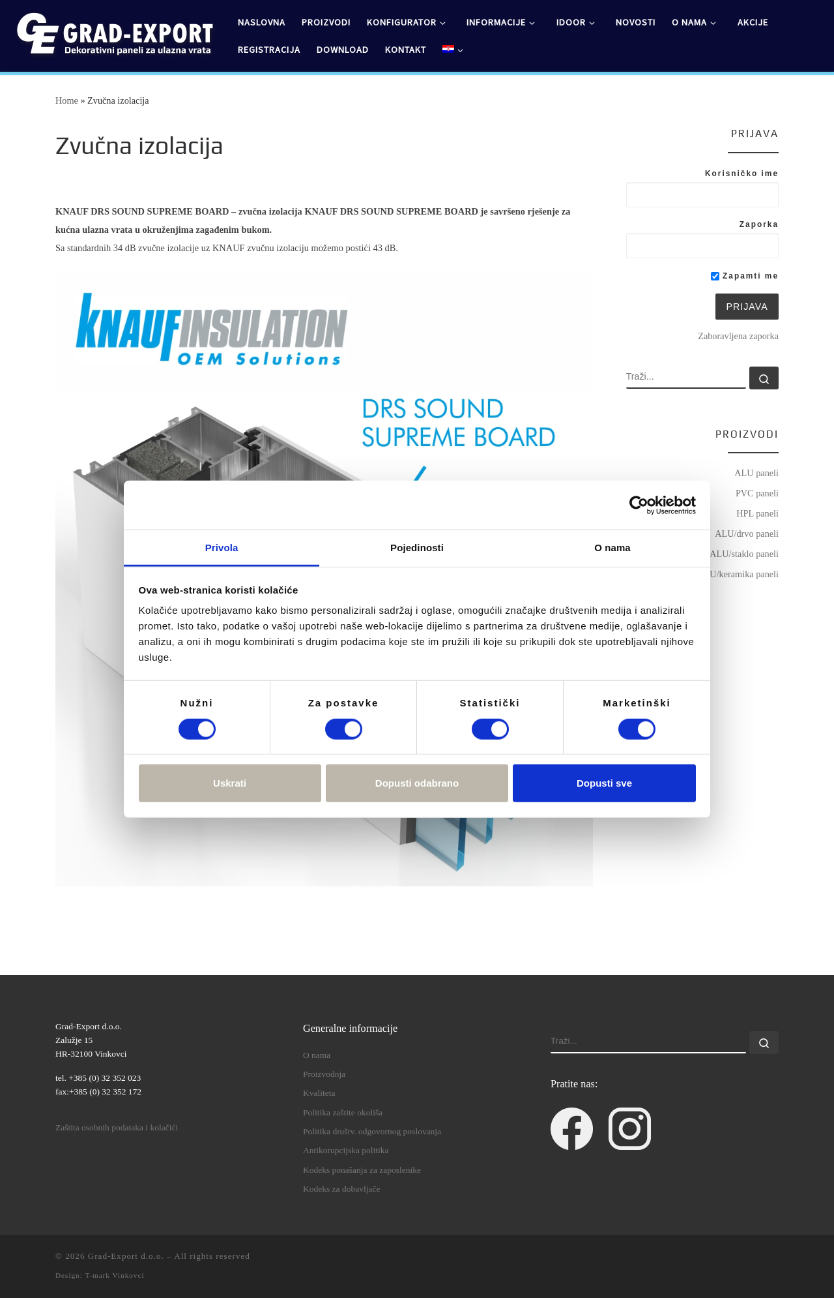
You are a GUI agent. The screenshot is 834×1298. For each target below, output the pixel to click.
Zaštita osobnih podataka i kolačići (116, 1127)
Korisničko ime (742, 173)
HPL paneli (757, 513)
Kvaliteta (319, 1093)
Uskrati (229, 783)
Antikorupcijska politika (346, 1150)
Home (66, 100)
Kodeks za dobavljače (341, 1189)
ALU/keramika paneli (738, 574)
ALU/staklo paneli (744, 554)
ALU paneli (756, 473)
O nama (316, 1055)
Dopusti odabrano (417, 783)
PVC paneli (757, 493)
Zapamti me (745, 275)
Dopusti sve (604, 783)
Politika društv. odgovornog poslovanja (372, 1131)
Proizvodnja (324, 1074)
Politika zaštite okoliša (342, 1112)
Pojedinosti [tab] (417, 547)
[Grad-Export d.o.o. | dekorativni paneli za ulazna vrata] (114, 33)
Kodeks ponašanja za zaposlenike (362, 1170)
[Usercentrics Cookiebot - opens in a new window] (639, 505)
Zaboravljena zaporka (738, 336)
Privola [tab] (221, 547)
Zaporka (759, 224)
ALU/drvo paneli (747, 533)
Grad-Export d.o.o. (126, 1256)
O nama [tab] (612, 547)
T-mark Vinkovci (114, 1275)
